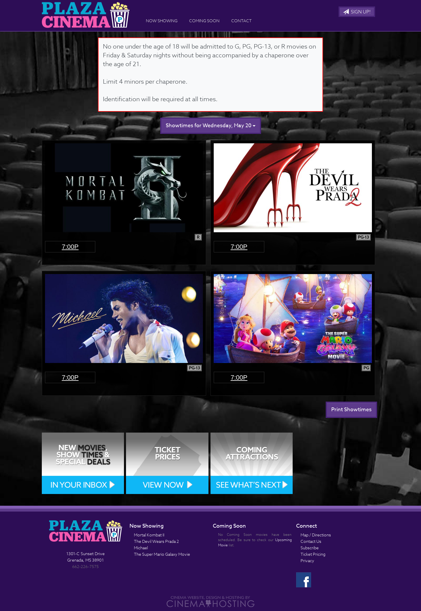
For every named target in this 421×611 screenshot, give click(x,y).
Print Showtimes (351, 410)
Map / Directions (316, 535)
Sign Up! (357, 12)
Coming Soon (204, 20)
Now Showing (161, 20)
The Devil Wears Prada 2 (156, 541)
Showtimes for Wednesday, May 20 (211, 126)
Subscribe (310, 547)
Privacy (307, 560)
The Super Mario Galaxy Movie (162, 554)
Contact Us (311, 541)
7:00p (70, 246)
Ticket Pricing (313, 554)
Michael (141, 547)
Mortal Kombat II (149, 535)
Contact (241, 20)
